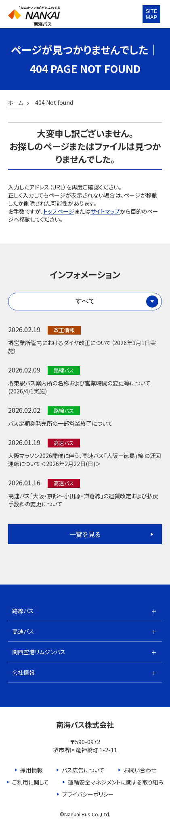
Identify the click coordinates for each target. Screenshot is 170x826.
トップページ (58, 211)
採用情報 (31, 770)
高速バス (23, 631)
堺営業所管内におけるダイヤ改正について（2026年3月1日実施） (82, 347)
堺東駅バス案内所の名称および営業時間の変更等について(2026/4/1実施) (79, 387)
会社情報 (23, 672)
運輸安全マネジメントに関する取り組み (116, 782)
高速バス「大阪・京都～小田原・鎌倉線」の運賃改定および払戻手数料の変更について (83, 500)
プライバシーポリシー (88, 794)
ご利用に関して (30, 782)
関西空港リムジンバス (38, 652)
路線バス (23, 611)
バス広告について (83, 770)
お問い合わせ (140, 770)
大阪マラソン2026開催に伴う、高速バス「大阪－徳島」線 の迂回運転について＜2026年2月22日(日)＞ (84, 459)
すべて (85, 301)
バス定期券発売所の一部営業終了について (60, 423)
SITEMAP (151, 14)
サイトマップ (105, 211)
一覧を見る (85, 534)
